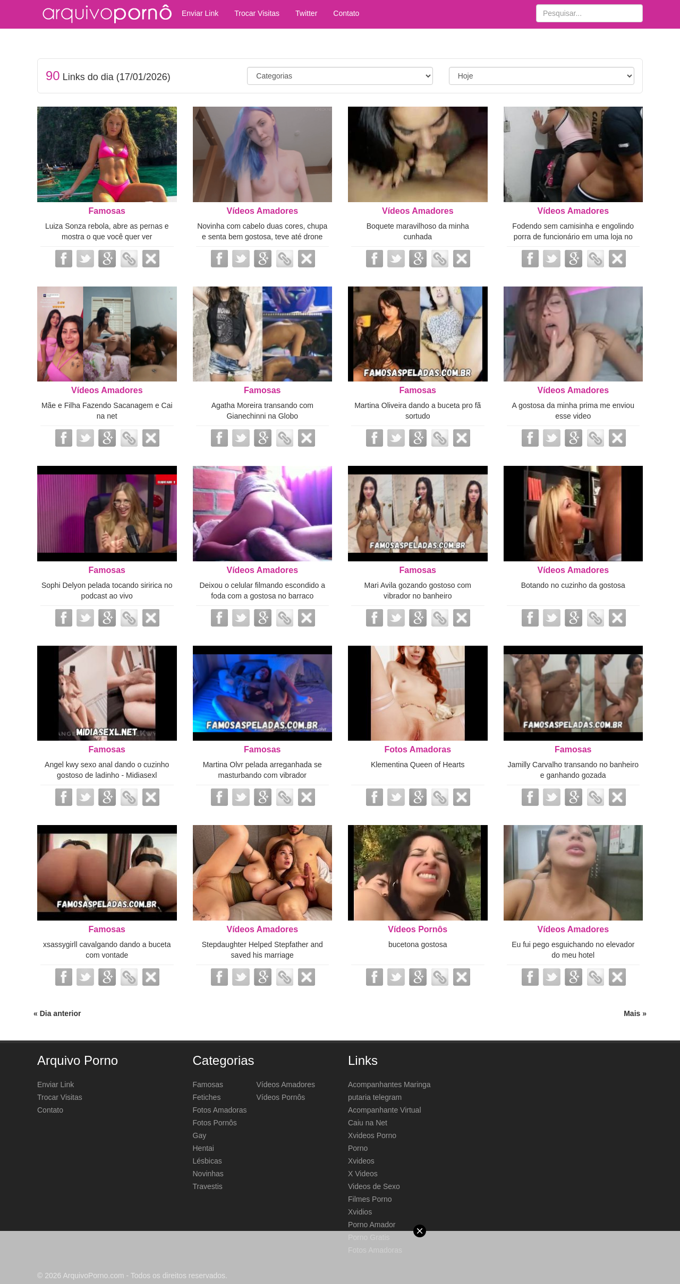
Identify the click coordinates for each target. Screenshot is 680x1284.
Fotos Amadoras (417, 749)
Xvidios (360, 1212)
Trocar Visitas (256, 13)
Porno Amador (372, 1224)
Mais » (635, 1013)
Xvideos (361, 1161)
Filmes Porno (370, 1199)
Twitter (306, 13)
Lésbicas (207, 1161)
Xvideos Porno (372, 1135)
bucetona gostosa (417, 944)
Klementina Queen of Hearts (418, 764)
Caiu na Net (367, 1122)
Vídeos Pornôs (417, 929)
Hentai (203, 1148)
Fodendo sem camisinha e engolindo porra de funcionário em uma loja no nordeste (573, 236)
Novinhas (208, 1173)
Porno (358, 1148)
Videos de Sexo (374, 1186)
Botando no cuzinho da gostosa (573, 585)
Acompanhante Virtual (384, 1110)
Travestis (208, 1186)
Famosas (107, 210)
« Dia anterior (57, 1013)
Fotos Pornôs (215, 1122)
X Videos (363, 1173)
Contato (346, 13)
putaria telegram (375, 1097)
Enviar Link (200, 13)
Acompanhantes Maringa (389, 1084)
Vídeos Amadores (262, 210)
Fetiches (207, 1097)
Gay (200, 1135)
